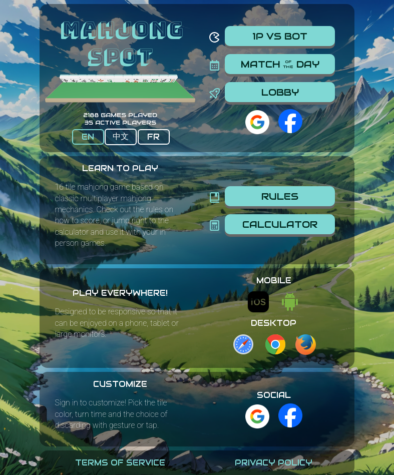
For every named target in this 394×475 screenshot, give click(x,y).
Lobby (280, 92)
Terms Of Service (120, 462)
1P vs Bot (279, 36)
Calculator (279, 224)
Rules (279, 196)
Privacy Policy (273, 462)
